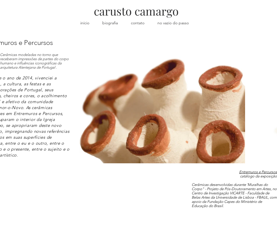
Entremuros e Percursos (258, 172)
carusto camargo (136, 10)
